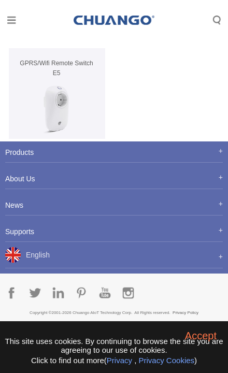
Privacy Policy (185, 312)
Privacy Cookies (167, 360)
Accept (201, 335)
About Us (20, 179)
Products (19, 152)
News (14, 205)
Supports (19, 231)
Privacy (119, 360)
